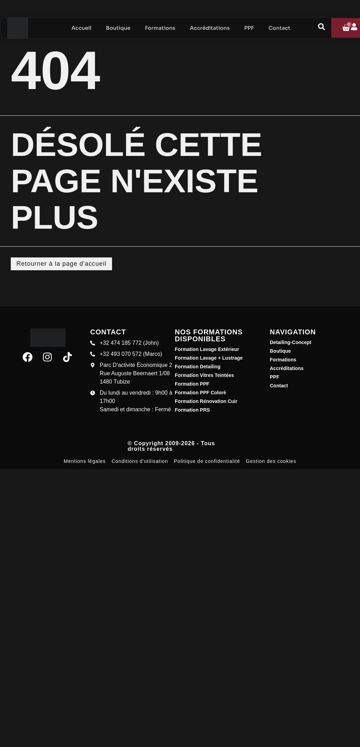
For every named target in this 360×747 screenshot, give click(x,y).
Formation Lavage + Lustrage (209, 358)
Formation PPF (192, 384)
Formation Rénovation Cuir (206, 401)
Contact (279, 385)
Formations (283, 359)
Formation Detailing (197, 366)
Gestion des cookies (271, 461)
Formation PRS (192, 410)
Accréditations (286, 368)
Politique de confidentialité (207, 461)
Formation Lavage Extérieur (207, 349)
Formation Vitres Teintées (204, 375)
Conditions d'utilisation (140, 461)
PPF (274, 377)
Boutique (280, 351)
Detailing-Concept (290, 342)
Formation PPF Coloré (200, 392)
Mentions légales (85, 461)
